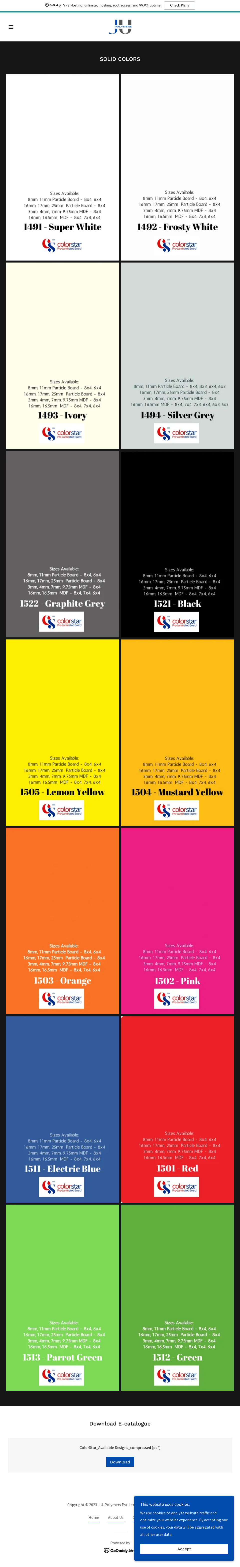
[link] (120, 26)
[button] (23, 27)
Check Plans (179, 5)
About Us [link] (115, 1517)
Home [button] (94, 1517)
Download (120, 1462)
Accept (184, 1549)
